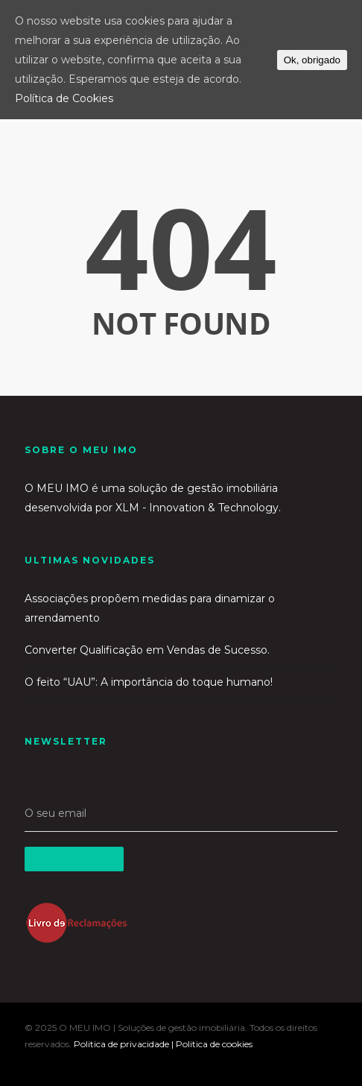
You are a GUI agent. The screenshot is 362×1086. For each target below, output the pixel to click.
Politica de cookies (214, 1043)
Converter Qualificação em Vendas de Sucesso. (147, 650)
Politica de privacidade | (125, 1043)
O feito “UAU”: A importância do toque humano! (149, 682)
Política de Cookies (64, 98)
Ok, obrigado (312, 60)
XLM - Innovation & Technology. (198, 507)
